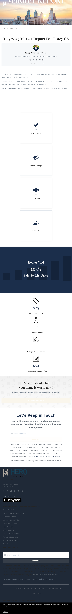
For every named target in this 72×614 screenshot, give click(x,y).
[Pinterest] (14, 491)
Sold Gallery (7, 544)
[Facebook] (3, 491)
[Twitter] (7, 491)
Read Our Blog (8, 530)
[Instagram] (22, 491)
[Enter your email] (38, 433)
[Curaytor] (12, 502)
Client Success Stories (11, 523)
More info (25, 606)
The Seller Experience (10, 537)
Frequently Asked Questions (13, 513)
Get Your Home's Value (11, 520)
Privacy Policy (36, 593)
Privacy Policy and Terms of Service (47, 456)
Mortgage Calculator (10, 540)
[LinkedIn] (11, 491)
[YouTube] (18, 491)
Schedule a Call (8, 510)
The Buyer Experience (11, 533)
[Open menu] (69, 3)
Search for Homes (9, 517)
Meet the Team (8, 527)
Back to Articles (10, 28)
